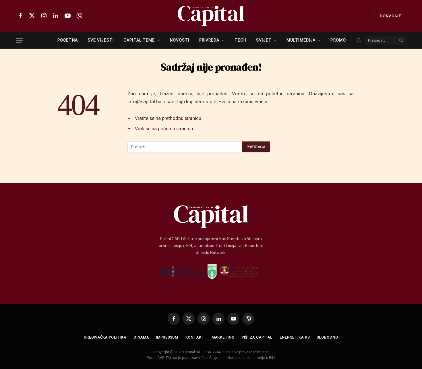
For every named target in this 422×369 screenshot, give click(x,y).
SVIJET (264, 40)
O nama (140, 337)
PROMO (338, 40)
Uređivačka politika (103, 337)
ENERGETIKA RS (295, 337)
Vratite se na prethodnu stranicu (169, 118)
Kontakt (194, 337)
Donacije (390, 16)
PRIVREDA (209, 40)
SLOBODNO (329, 337)
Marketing (223, 337)
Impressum (166, 337)
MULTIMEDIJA (301, 40)
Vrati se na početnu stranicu (165, 128)
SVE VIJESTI (101, 40)
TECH (240, 40)
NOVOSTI (179, 40)
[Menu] (19, 40)
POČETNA (67, 40)
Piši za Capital (257, 337)
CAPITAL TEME (139, 40)
